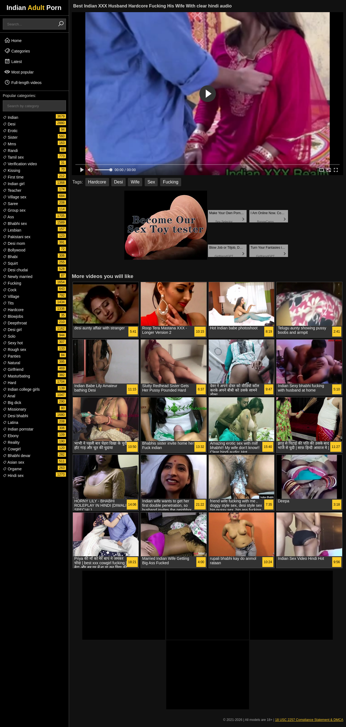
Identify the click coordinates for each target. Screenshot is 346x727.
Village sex (14, 197)
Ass (8, 217)
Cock (10, 290)
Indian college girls (21, 389)
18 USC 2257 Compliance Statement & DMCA (309, 720)
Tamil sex (13, 157)
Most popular (19, 72)
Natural (11, 363)
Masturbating (16, 376)
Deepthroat (15, 323)
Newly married (17, 276)
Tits (8, 303)
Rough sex (14, 349)
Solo (9, 336)
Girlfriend (13, 369)
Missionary (14, 409)
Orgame (12, 469)
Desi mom (14, 243)
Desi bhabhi (15, 416)
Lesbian (12, 230)
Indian (10, 117)
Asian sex (13, 462)
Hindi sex (13, 475)
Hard (9, 382)
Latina (10, 422)
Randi (10, 150)
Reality (11, 442)
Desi (9, 124)
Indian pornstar (18, 429)
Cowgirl (12, 449)
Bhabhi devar (16, 455)
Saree (10, 203)
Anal (9, 396)
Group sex (14, 210)
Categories (17, 51)
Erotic (10, 130)
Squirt (10, 263)
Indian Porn (33, 7)
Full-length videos (23, 82)
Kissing (11, 170)
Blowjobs (13, 316)
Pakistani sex (16, 237)
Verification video (20, 164)
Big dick (12, 402)
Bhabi (10, 256)
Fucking (12, 283)
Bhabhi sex (15, 223)
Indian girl (14, 184)
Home (13, 40)
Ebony (11, 436)
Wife (135, 182)
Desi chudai (15, 270)
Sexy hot (13, 343)
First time (13, 177)
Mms (9, 144)
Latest (13, 61)
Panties (12, 356)
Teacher (12, 190)
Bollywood (14, 250)
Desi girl (12, 329)
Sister (10, 137)
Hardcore (13, 310)
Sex (151, 182)
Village (11, 296)
